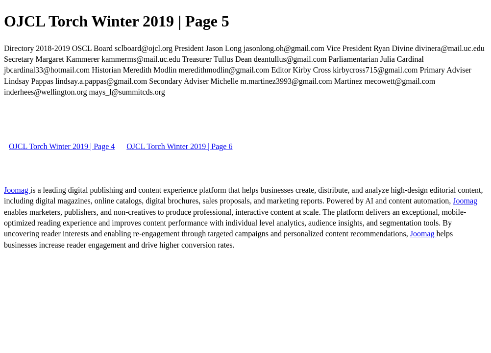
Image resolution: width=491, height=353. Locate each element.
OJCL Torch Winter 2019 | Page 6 (179, 146)
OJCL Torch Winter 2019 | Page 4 (62, 146)
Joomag (17, 190)
